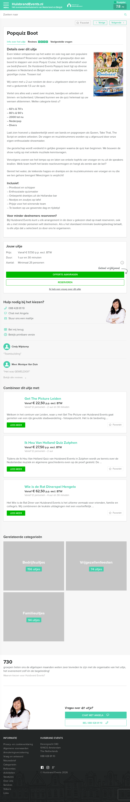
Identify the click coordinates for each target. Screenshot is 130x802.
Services (7, 785)
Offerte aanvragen (65, 274)
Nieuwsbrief (9, 760)
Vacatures (8, 777)
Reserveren (65, 282)
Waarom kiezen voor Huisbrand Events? (24, 675)
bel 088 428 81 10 (96, 723)
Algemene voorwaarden (15, 748)
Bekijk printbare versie (19, 335)
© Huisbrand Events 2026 (54, 772)
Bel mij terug (13, 330)
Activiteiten (9, 773)
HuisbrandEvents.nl (37, 5)
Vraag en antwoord (13, 756)
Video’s (7, 789)
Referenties (9, 768)
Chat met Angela (15, 313)
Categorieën (9, 764)
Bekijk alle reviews (15, 377)
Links (6, 793)
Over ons (8, 781)
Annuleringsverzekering (16, 752)
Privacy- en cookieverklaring (18, 744)
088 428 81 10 (16, 308)
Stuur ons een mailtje (18, 318)
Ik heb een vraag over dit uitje (65, 289)
